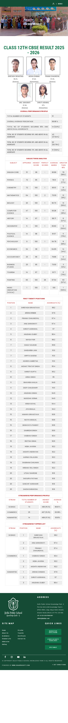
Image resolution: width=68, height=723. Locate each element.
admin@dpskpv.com (43, 618)
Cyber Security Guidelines (53, 639)
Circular (20, 630)
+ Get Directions (59, 664)
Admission (5, 641)
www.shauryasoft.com (21, 665)
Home (4, 630)
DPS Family (53, 647)
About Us (5, 633)
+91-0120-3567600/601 (45, 615)
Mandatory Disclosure (53, 631)
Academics (5, 636)
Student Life (6, 639)
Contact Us (22, 639)
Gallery (4, 644)
